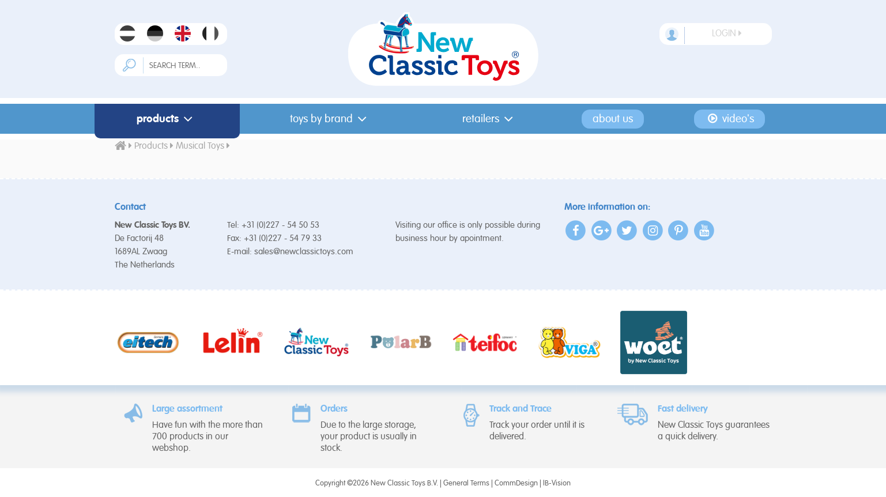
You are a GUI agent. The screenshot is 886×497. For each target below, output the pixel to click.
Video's (729, 119)
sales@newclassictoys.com (303, 251)
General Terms (466, 483)
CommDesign (516, 483)
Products (167, 119)
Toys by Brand (331, 119)
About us (613, 119)
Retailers (490, 119)
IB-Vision (557, 483)
